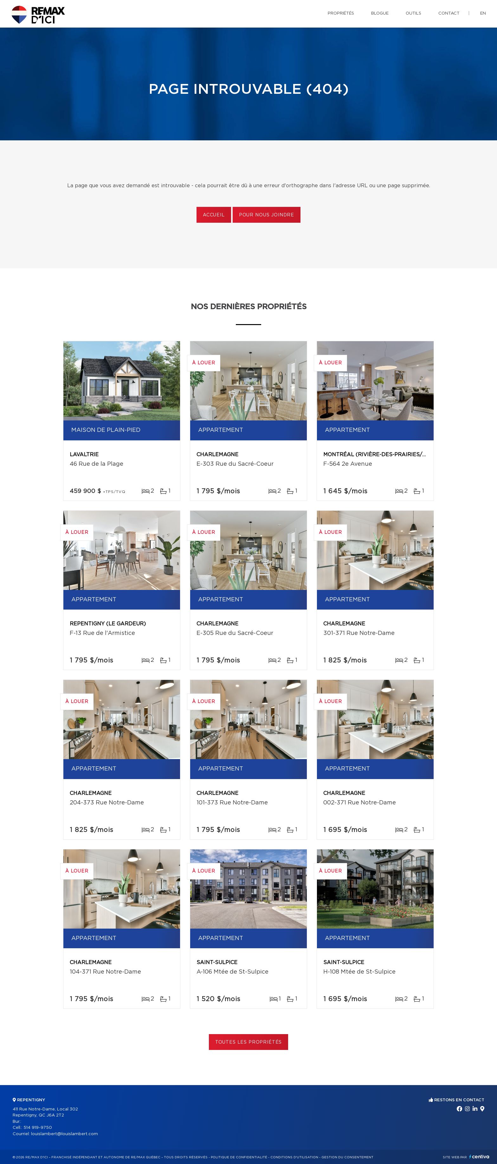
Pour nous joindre (266, 215)
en (483, 13)
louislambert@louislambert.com (64, 1134)
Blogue (380, 13)
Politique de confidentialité (239, 1157)
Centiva (479, 1156)
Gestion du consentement (347, 1157)
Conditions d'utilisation (294, 1157)
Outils (413, 13)
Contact (449, 13)
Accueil (214, 215)
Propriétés (341, 13)
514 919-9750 (37, 1128)
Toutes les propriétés (248, 1042)
